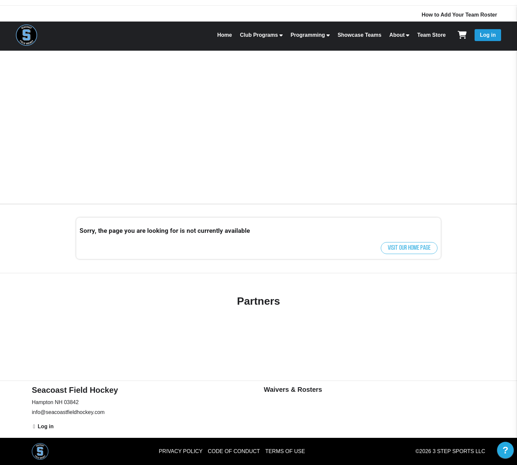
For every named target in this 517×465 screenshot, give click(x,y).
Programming (308, 35)
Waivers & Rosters (293, 389)
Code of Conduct (234, 451)
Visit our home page (409, 248)
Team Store (431, 35)
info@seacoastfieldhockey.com (68, 412)
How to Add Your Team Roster (459, 15)
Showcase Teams (359, 35)
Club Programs (259, 35)
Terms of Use (285, 451)
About (397, 35)
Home (224, 35)
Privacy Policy (180, 451)
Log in (488, 35)
